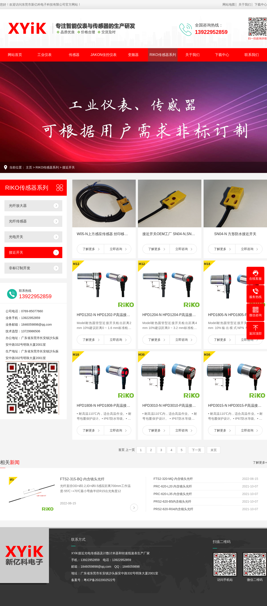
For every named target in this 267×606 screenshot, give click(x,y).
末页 (213, 450)
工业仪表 (44, 55)
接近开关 (68, 167)
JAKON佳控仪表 (104, 55)
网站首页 (15, 55)
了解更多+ (260, 462)
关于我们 (245, 4)
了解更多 (89, 249)
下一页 (196, 450)
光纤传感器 (18, 221)
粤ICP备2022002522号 (99, 580)
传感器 (74, 55)
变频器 (133, 55)
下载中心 (261, 4)
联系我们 (252, 55)
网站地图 (228, 4)
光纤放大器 (18, 205)
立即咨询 (116, 249)
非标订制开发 (19, 268)
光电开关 (16, 237)
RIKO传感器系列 (163, 55)
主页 (29, 167)
